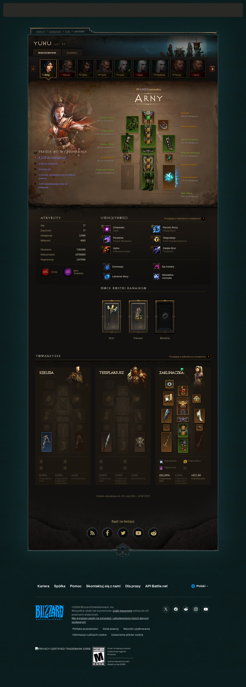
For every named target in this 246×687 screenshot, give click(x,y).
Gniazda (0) (43, 169)
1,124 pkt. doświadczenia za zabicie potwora (55, 176)
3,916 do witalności (46, 164)
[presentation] (15, 10)
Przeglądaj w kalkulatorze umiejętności (184, 218)
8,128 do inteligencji (50, 158)
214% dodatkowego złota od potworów (51, 185)
